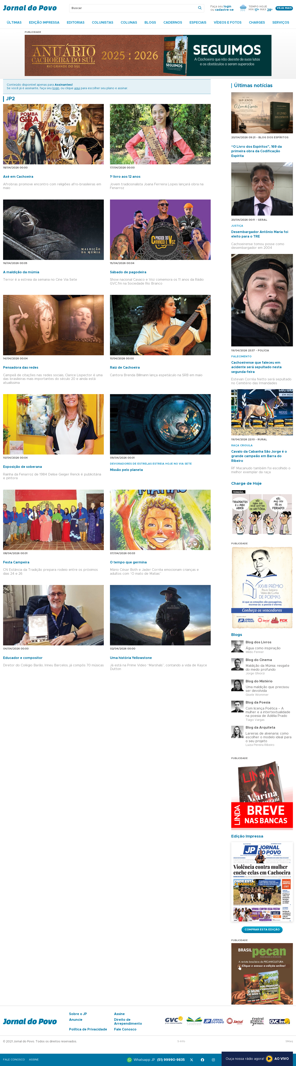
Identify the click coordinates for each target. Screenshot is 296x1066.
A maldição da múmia (21, 272)
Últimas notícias (253, 85)
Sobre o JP (78, 1014)
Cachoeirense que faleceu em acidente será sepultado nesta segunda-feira (256, 367)
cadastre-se (224, 9)
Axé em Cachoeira (18, 176)
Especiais (198, 22)
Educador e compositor (23, 658)
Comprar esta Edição (262, 929)
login (227, 6)
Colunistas (102, 22)
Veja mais (284, 8)
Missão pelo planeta (126, 470)
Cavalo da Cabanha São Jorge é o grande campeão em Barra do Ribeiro (259, 456)
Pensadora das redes (20, 367)
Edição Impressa (44, 22)
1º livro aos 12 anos (125, 176)
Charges (257, 22)
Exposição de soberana (22, 466)
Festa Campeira (16, 562)
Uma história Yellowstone (131, 658)
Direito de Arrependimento (128, 1021)
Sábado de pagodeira (128, 272)
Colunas (129, 22)
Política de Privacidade (88, 1029)
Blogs (150, 22)
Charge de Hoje (246, 484)
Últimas (14, 22)
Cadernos (172, 22)
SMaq (289, 1041)
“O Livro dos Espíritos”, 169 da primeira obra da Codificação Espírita (256, 151)
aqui (77, 88)
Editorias (75, 22)
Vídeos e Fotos (228, 22)
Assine (119, 1014)
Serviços (280, 22)
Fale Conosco (125, 1029)
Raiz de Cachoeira (125, 367)
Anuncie (75, 1019)
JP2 (10, 98)
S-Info (181, 1041)
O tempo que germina (128, 562)
